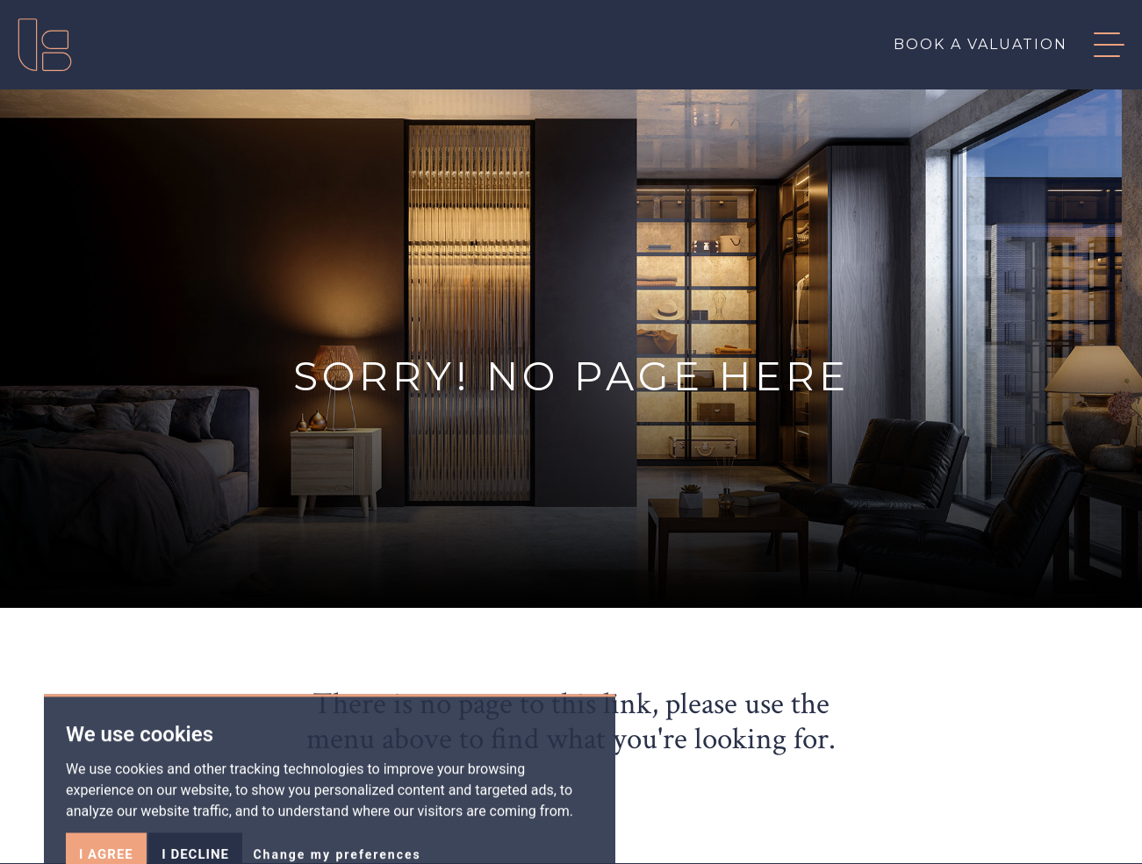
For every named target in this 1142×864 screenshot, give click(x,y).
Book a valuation (980, 44)
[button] (1095, 44)
